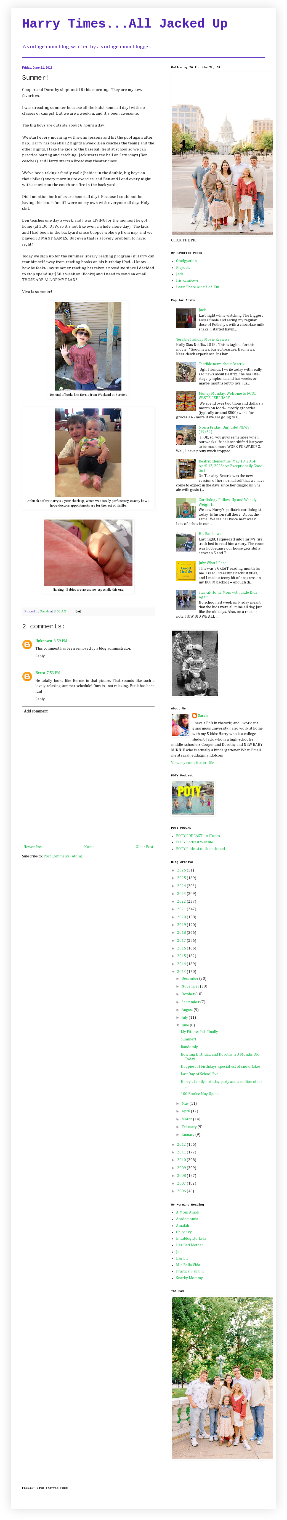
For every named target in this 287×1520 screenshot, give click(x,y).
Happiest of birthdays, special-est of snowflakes (221, 1067)
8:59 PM (60, 641)
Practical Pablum (190, 1271)
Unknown (43, 641)
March (187, 1119)
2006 (182, 1191)
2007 (182, 1183)
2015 (182, 956)
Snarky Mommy (189, 1278)
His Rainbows (187, 281)
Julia (180, 1252)
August (188, 1010)
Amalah (182, 1226)
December (190, 979)
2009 (182, 1168)
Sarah (203, 716)
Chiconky (184, 1232)
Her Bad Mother (189, 1245)
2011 (182, 1152)
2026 (182, 870)
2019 (182, 925)
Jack (179, 274)
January (188, 1135)
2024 (182, 886)
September (191, 1002)
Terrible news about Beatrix (222, 364)
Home (89, 847)
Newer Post (33, 847)
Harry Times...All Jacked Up (125, 24)
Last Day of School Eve (199, 1074)
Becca (40, 673)
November (191, 986)
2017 (182, 941)
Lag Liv (182, 1258)
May (186, 1103)
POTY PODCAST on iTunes (198, 836)
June (186, 1025)
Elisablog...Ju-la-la (191, 1239)
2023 (182, 894)
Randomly (189, 1047)
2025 (182, 878)
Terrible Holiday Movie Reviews (202, 339)
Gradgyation (186, 261)
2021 (182, 909)
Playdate (183, 268)
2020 (182, 917)
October (188, 994)
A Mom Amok (187, 1212)
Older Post (144, 847)
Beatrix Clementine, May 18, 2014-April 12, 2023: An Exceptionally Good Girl (230, 466)
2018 (182, 933)
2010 (182, 1160)
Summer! (188, 1039)
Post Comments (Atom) (63, 856)
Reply (40, 656)
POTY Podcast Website (194, 842)
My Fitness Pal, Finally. (199, 1032)
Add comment (35, 711)
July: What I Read (213, 563)
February (190, 1127)
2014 (182, 964)
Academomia (187, 1219)
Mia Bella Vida (188, 1265)
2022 (182, 901)
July (185, 1017)
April (186, 1111)
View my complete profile (192, 763)
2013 (182, 972)
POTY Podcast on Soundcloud (200, 849)
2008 (182, 1176)
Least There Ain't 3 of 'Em (197, 287)
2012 (182, 1145)
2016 (182, 948)
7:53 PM (53, 673)
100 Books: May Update (200, 1094)
